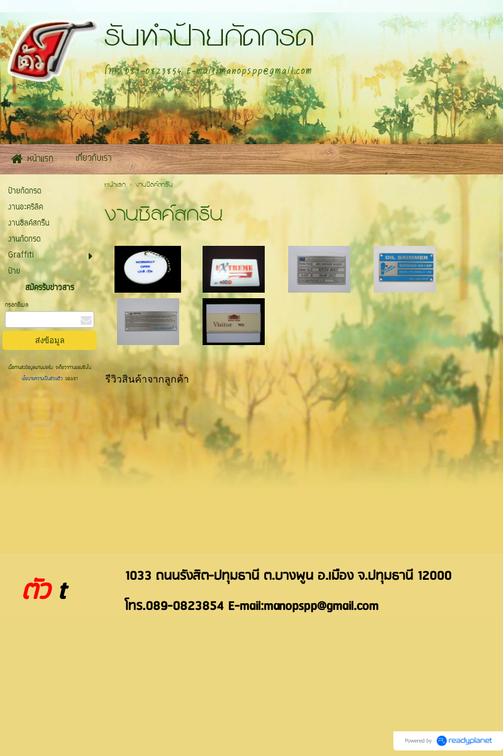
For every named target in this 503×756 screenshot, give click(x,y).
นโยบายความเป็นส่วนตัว (43, 379)
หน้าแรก (115, 185)
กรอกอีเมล (16, 305)
